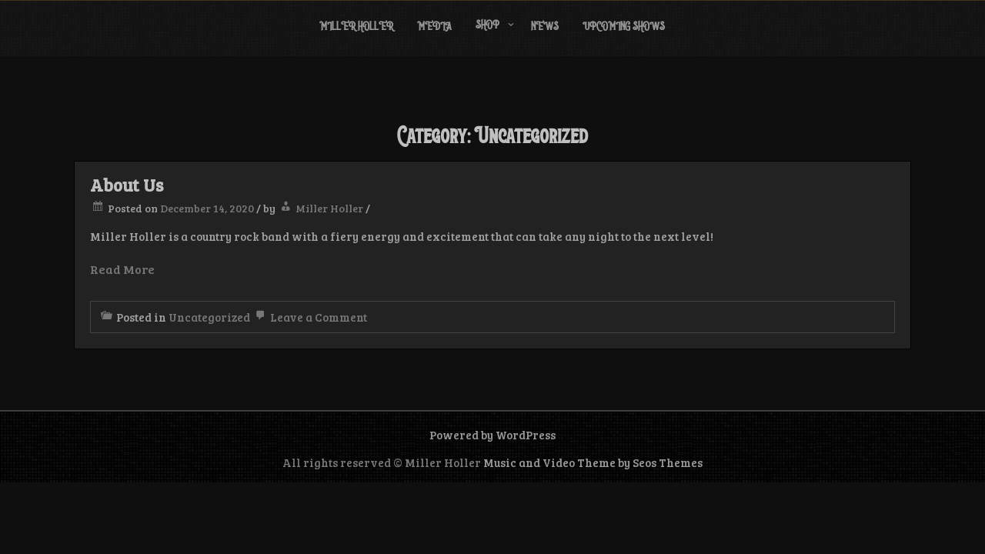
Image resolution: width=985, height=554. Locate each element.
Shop (487, 26)
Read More (122, 269)
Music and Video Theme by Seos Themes (593, 462)
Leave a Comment (309, 317)
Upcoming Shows (624, 27)
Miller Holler (356, 27)
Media (434, 27)
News (545, 27)
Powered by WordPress (492, 434)
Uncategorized (209, 317)
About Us (126, 184)
